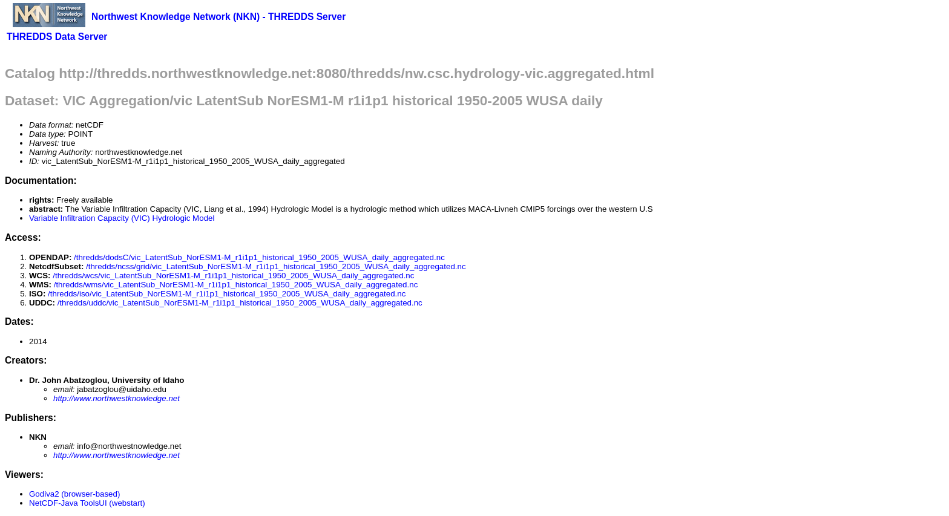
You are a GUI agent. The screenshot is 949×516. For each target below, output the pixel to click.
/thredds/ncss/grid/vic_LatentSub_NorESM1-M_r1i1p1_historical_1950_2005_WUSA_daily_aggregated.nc (276, 266)
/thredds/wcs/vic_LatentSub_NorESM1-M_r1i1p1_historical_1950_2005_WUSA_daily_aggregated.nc (233, 275)
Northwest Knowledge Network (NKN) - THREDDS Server (218, 16)
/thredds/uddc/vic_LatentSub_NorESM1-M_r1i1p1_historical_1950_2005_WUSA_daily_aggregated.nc (239, 302)
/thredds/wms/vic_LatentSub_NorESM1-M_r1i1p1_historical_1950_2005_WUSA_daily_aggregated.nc (236, 284)
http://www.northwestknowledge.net (116, 398)
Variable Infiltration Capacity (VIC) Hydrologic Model (121, 218)
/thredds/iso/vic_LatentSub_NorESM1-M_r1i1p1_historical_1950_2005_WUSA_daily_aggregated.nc (227, 293)
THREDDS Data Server (57, 36)
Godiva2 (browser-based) (74, 493)
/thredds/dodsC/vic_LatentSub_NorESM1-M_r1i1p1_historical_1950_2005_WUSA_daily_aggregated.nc (259, 257)
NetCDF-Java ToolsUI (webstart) (87, 503)
